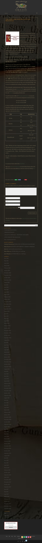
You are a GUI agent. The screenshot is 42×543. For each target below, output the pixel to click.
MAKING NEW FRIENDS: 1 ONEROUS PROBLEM (23, 246)
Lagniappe (6, 515)
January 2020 (7, 443)
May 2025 (6, 289)
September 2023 (7, 337)
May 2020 (6, 434)
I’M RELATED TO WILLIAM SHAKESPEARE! (24, 244)
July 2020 (6, 429)
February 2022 (7, 383)
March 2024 (6, 323)
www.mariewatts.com (15, 166)
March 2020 (6, 438)
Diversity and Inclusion (23, 96)
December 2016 (7, 503)
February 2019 (7, 470)
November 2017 (7, 482)
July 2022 (6, 371)
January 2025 (7, 299)
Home (7, 536)
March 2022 (6, 381)
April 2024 (6, 321)
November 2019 (7, 448)
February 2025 (7, 297)
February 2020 (7, 441)
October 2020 (7, 422)
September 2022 (7, 366)
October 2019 (7, 451)
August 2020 (7, 426)
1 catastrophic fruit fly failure (10, 230)
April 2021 (6, 407)
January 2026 (7, 270)
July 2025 (6, 285)
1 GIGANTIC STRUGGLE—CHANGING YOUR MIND (16, 234)
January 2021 (7, 414)
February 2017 (7, 499)
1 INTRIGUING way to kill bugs (18, 251)
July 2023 (6, 342)
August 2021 (6, 398)
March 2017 (6, 496)
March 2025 (6, 294)
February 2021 (7, 412)
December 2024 (7, 301)
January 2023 (7, 357)
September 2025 (7, 280)
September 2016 (7, 508)
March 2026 (6, 265)
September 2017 (7, 487)
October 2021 (7, 393)
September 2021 (7, 395)
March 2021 (6, 410)
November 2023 (7, 333)
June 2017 (6, 489)
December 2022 (7, 359)
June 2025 (6, 287)
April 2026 (6, 263)
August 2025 (7, 282)
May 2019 (6, 463)
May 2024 (6, 318)
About (12, 536)
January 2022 (7, 386)
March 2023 (6, 352)
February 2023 (7, 354)
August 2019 (6, 455)
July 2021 (6, 400)
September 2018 (7, 475)
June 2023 (6, 345)
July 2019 (6, 458)
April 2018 (6, 477)
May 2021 (6, 405)
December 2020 (7, 417)
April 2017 (6, 494)
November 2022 (7, 362)
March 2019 (6, 467)
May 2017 (6, 491)
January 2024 (7, 328)
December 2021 (7, 388)
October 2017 (7, 484)
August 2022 (7, 369)
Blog (5, 513)
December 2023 (7, 330)
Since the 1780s (20, 89)
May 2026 (6, 261)
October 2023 (7, 335)
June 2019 (6, 460)
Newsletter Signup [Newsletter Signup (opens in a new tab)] (20, 538)
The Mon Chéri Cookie (25, 39)
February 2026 (7, 268)
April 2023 (6, 349)
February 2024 (7, 325)
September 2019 (7, 453)
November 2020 (7, 419)
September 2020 (7, 424)
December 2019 (7, 446)
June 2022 (6, 374)
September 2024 (7, 309)
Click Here (22, 163)
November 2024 (7, 304)
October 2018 (7, 472)
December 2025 (7, 273)
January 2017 (7, 501)
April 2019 (6, 465)
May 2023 (6, 347)
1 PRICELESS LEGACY (9, 232)
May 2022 (6, 376)
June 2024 (6, 316)
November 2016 (7, 506)
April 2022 (6, 378)
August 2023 (7, 340)
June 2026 (6, 258)
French (11, 93)
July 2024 (6, 313)
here (34, 168)
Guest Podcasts (33, 536)
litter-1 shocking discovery (10, 239)
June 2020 (6, 431)
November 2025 (7, 275)
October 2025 (7, 277)
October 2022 (7, 364)
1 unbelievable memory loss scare (15, 249)
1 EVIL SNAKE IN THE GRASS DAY (12, 237)
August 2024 (7, 311)
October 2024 (7, 306)
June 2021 (6, 402)
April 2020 (6, 436)
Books (15, 536)
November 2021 (7, 390)
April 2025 (6, 292)
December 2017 (7, 479)
